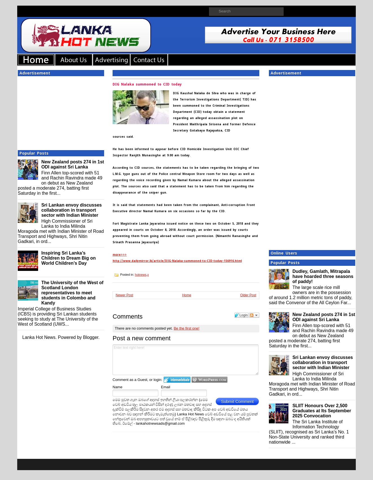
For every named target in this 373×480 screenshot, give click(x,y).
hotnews (140, 274)
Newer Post (124, 295)
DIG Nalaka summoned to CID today (147, 84)
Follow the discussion (254, 315)
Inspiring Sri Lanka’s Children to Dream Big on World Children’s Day (68, 258)
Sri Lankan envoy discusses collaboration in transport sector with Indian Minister (71, 210)
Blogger (90, 337)
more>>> (120, 255)
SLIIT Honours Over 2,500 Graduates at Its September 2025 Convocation (321, 410)
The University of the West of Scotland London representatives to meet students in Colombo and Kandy (72, 292)
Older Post (248, 295)
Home (186, 295)
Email (165, 387)
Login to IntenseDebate (177, 380)
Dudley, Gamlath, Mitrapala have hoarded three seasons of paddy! (322, 276)
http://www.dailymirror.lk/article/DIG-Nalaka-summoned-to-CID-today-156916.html (177, 261)
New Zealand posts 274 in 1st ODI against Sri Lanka (72, 164)
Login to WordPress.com (209, 380)
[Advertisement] (61, 111)
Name (117, 387)
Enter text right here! (185, 360)
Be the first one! (186, 328)
